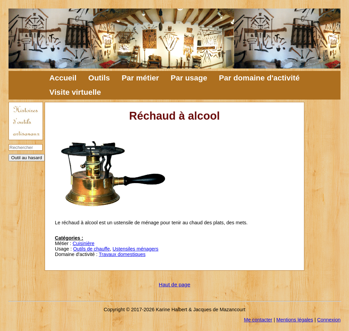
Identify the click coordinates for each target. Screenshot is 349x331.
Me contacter (258, 319)
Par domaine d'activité (259, 78)
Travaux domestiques (122, 254)
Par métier (140, 78)
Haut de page (174, 284)
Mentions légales (294, 319)
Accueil (63, 78)
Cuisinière (83, 243)
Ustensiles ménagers (135, 249)
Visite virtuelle (75, 92)
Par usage (189, 78)
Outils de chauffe (91, 249)
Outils (99, 78)
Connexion (328, 319)
